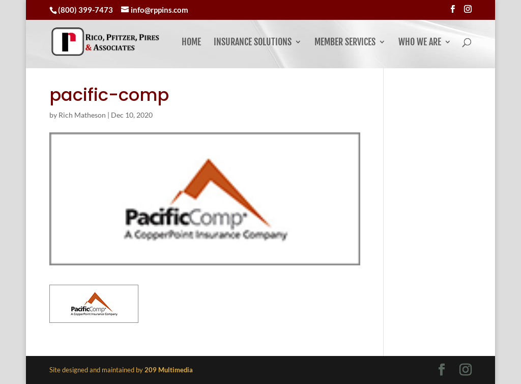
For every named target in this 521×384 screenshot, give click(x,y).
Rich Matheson (82, 115)
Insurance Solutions (253, 42)
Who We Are (419, 42)
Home (191, 42)
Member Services (344, 42)
